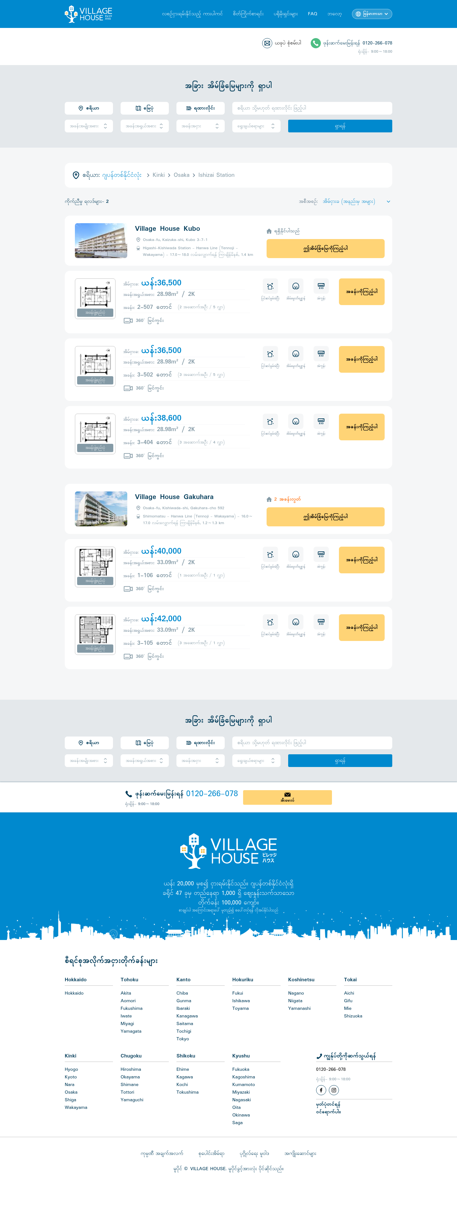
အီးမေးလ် (287, 800)
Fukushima (131, 1008)
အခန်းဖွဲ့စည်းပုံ (95, 313)
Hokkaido (76, 980)
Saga (237, 1123)
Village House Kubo (167, 229)
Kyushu (241, 1056)
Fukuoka (240, 1069)
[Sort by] (357, 201)
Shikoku (185, 1056)
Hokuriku (242, 980)
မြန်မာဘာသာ (372, 14)
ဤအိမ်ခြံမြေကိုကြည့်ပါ (325, 248)
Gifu (348, 1001)
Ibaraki (183, 1008)
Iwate (126, 1016)
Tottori (127, 1092)
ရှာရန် (340, 126)
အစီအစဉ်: (308, 201)
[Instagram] (334, 1090)
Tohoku (129, 980)
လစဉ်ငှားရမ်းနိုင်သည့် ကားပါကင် (192, 14)
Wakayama (76, 1107)
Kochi (182, 1085)
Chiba (182, 993)
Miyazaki (241, 1092)
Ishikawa (241, 1001)
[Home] (228, 851)
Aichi (349, 993)
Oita (236, 1107)
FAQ (312, 14)
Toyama (240, 1008)
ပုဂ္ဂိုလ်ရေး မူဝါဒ (254, 1153)
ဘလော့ (335, 14)
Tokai (350, 980)
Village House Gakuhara (174, 497)
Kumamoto (243, 1085)
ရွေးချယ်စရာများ (256, 126)
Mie (347, 1008)
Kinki (70, 1056)
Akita (126, 993)
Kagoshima (243, 1077)
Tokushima (187, 1092)
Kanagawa (187, 1016)
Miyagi (127, 1024)
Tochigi (183, 1031)
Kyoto (71, 1077)
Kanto (183, 980)
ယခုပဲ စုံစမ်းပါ (288, 43)
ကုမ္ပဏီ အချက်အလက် (162, 1153)
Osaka (71, 1092)
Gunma (183, 1001)
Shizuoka (353, 1016)
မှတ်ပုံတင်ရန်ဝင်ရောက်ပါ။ (328, 1108)
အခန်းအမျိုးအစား (89, 126)
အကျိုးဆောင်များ (300, 1153)
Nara (69, 1085)
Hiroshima (131, 1069)
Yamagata (131, 1031)
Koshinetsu (301, 980)
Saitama (184, 1024)
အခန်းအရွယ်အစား (145, 126)
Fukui (237, 993)
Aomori (128, 1001)
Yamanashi (299, 1008)
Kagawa (184, 1077)
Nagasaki (241, 1100)
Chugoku (131, 1056)
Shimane (129, 1085)
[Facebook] (321, 1090)
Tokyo (182, 1039)
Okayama (130, 1077)
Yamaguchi (132, 1100)
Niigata (295, 1001)
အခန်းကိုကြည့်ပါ (361, 292)
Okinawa (241, 1115)
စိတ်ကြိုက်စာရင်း (248, 14)
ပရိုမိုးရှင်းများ (286, 14)
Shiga (70, 1100)
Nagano (296, 993)
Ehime (182, 1069)
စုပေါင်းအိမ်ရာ (211, 1153)
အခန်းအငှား (201, 126)
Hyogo (71, 1069)
